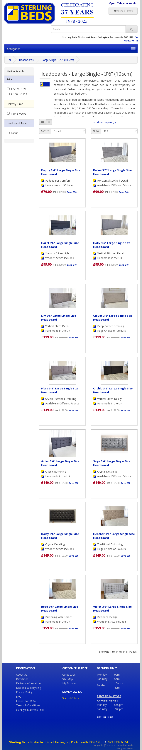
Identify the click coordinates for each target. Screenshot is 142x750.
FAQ (18, 696)
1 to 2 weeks (16, 113)
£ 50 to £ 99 (16, 89)
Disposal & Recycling (28, 687)
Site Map (67, 679)
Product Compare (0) (105, 122)
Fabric (12, 133)
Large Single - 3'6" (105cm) (58, 60)
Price (10, 79)
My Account (69, 683)
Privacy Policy (24, 692)
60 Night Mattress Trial (30, 710)
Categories (13, 49)
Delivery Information (28, 683)
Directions (22, 679)
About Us (21, 674)
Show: (96, 131)
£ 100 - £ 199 (17, 94)
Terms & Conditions (28, 705)
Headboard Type (17, 123)
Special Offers (70, 698)
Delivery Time (15, 104)
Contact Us (69, 674)
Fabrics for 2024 (26, 701)
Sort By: (45, 131)
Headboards (26, 60)
